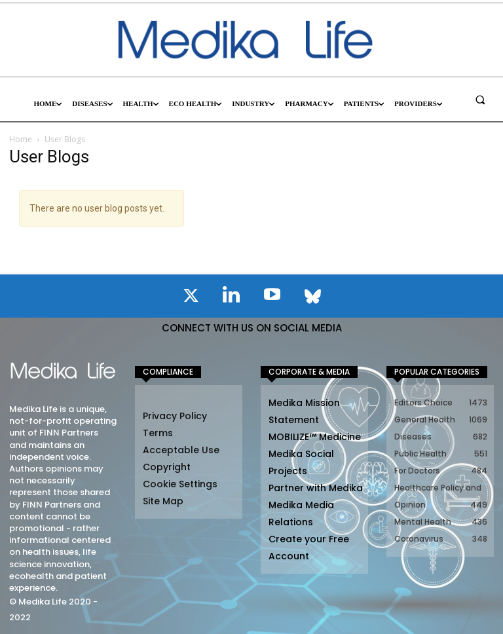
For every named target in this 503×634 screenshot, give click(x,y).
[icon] (190, 298)
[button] (480, 99)
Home (20, 139)
